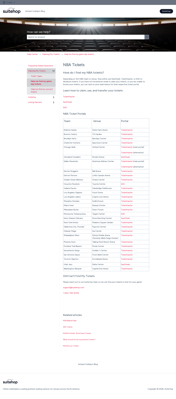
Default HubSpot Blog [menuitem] (88, 364)
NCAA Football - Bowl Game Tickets (77, 333)
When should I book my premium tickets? (79, 340)
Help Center (32, 54)
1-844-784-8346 (71, 293)
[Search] (146, 37)
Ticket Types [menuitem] (36, 76)
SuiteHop (166, 11)
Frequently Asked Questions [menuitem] (40, 66)
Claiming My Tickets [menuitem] (37, 71)
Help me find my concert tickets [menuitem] (42, 90)
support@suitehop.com (73, 287)
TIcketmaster (127, 138)
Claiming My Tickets (51, 54)
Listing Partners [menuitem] (35, 102)
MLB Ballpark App (70, 321)
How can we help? (38, 32)
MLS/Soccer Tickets (71, 346)
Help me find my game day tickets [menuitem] (41, 82)
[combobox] (85, 37)
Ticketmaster (69, 96)
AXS (65, 107)
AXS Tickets (67, 327)
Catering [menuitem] (32, 97)
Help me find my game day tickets (79, 54)
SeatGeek (67, 102)
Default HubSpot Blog (35, 11)
